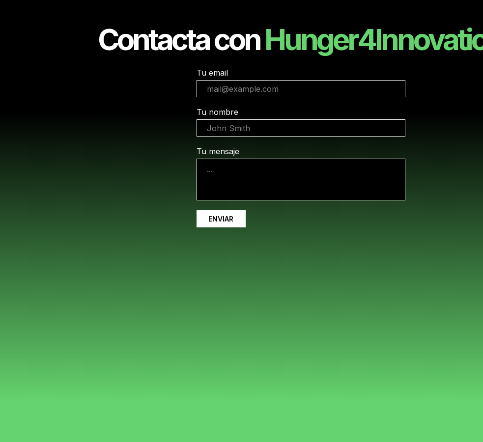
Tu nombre (217, 112)
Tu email (212, 73)
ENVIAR (220, 219)
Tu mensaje (218, 151)
